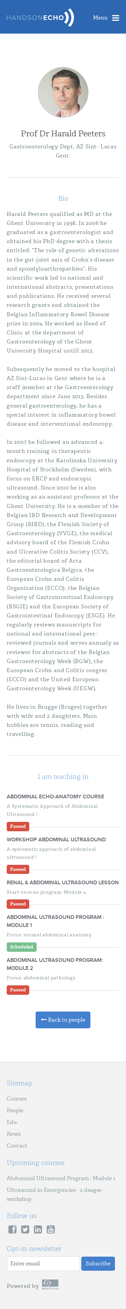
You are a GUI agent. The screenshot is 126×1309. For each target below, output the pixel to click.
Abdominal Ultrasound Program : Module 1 (61, 1178)
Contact (17, 1145)
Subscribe (98, 1263)
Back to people (63, 1020)
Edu (12, 1122)
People (15, 1110)
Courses (17, 1098)
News (13, 1133)
